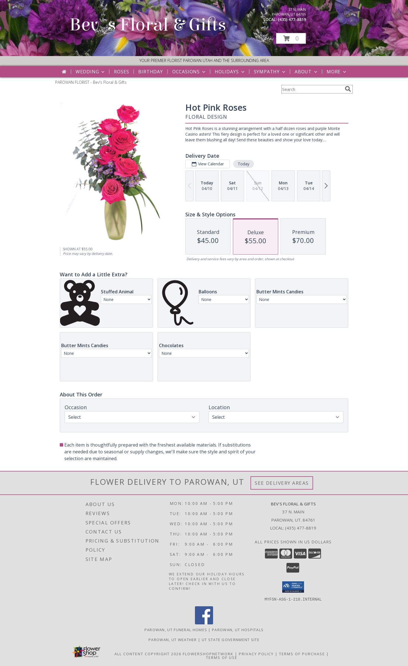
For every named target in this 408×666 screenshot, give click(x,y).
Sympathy (270, 72)
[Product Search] (312, 89)
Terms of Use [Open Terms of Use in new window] (221, 657)
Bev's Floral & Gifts (147, 24)
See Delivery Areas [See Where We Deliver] (282, 483)
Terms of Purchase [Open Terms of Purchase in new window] (302, 653)
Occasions (189, 72)
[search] (347, 89)
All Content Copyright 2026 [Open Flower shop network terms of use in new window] (147, 653)
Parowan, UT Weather (172, 639)
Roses (121, 72)
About (306, 72)
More (337, 72)
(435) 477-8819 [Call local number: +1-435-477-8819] (292, 19)
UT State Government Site (231, 639)
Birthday (150, 72)
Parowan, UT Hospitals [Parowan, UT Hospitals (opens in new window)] (238, 629)
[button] (291, 38)
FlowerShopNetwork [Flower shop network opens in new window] (208, 653)
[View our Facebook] (204, 622)
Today (243, 163)
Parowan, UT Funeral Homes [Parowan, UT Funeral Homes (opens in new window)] (175, 629)
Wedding (91, 72)
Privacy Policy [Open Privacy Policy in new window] (256, 653)
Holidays (230, 72)
